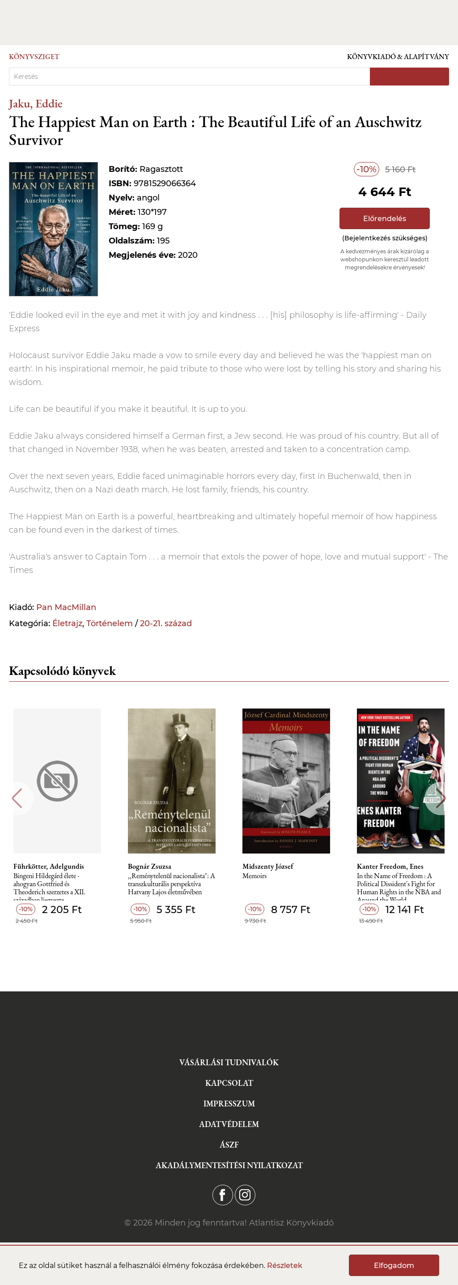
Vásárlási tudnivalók (229, 1062)
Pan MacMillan (66, 607)
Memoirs (254, 876)
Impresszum (229, 1103)
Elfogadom (394, 1265)
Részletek (284, 1265)
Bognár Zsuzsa (149, 866)
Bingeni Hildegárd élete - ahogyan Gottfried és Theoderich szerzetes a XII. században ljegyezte (49, 886)
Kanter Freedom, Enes (390, 866)
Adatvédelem (229, 1124)
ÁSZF (229, 1145)
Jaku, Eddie (36, 103)
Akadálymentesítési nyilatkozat (229, 1165)
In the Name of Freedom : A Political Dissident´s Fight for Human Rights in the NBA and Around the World (399, 886)
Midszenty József (267, 866)
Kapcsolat (229, 1083)
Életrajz (67, 623)
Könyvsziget (34, 56)
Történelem (109, 623)
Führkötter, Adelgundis (48, 866)
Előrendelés (384, 218)
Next (441, 798)
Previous (17, 798)
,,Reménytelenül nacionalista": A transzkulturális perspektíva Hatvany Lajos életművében (171, 884)
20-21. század (166, 623)
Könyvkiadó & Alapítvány (398, 56)
